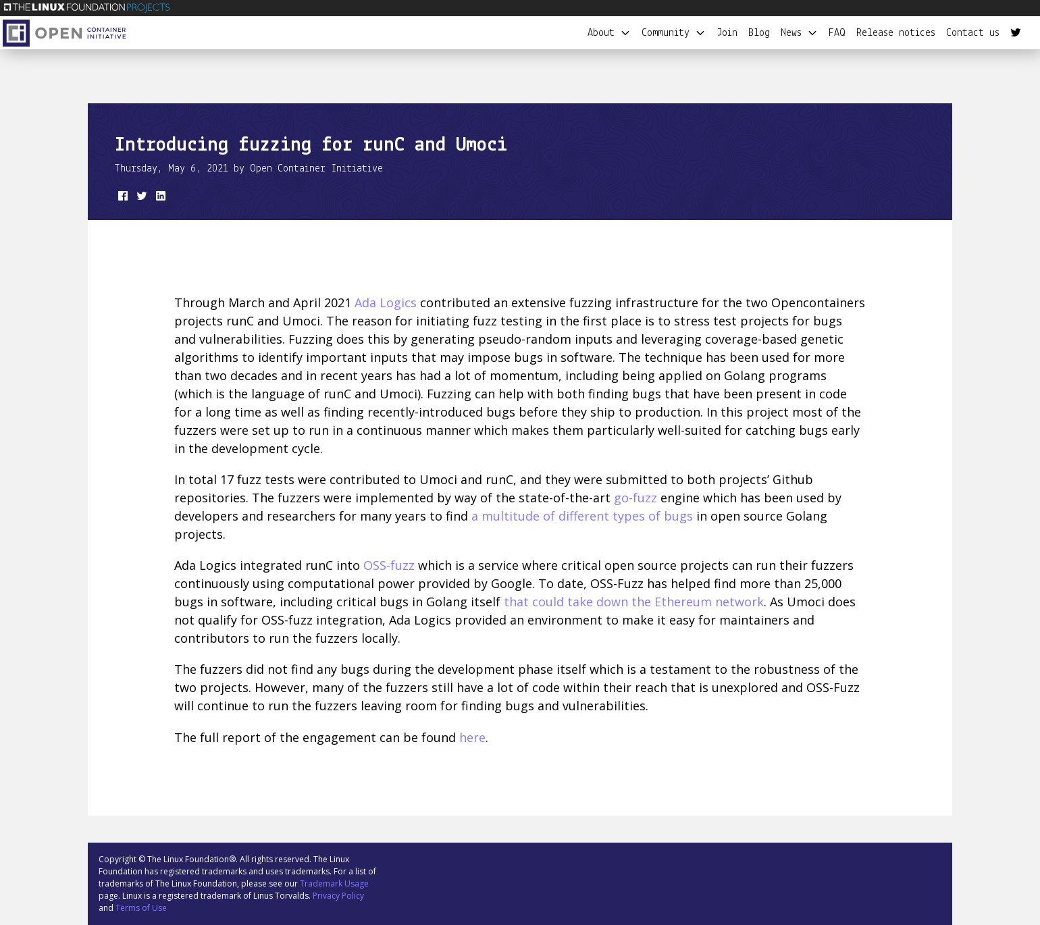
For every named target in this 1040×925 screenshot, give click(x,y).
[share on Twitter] (140, 198)
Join (727, 33)
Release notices (895, 33)
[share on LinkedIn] (159, 198)
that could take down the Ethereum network (634, 601)
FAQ (837, 33)
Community (674, 33)
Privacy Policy (338, 895)
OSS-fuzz (389, 565)
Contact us (972, 33)
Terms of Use (141, 908)
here (472, 737)
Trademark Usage (334, 883)
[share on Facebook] (121, 198)
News (799, 33)
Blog (759, 33)
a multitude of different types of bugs (582, 516)
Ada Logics (386, 302)
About (609, 33)
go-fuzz (635, 498)
